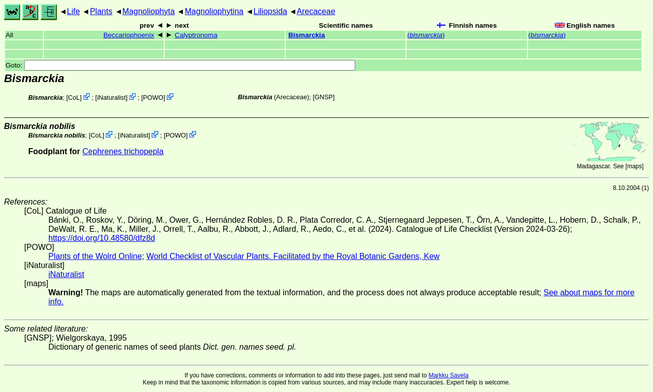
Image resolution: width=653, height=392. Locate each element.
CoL (74, 97)
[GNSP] (324, 97)
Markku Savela (448, 375)
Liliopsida (270, 11)
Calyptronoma (196, 35)
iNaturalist (111, 97)
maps (634, 166)
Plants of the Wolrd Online (95, 256)
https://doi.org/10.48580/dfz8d (101, 238)
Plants (101, 11)
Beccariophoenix (128, 35)
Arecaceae (316, 11)
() (425, 35)
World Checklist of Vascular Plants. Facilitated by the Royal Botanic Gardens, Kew (292, 256)
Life (73, 11)
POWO (153, 97)
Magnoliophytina (214, 11)
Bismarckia (306, 35)
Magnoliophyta (148, 11)
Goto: (180, 65)
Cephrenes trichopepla (123, 151)
